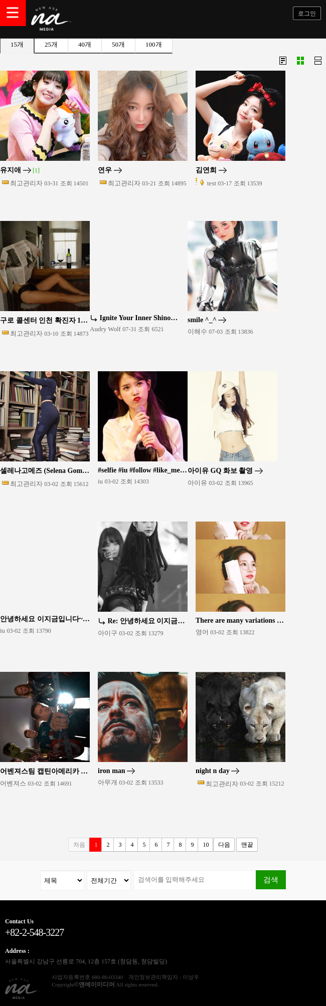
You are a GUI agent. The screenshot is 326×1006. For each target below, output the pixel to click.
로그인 (307, 13)
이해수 (197, 331)
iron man (116, 771)
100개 (153, 44)
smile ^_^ (207, 320)
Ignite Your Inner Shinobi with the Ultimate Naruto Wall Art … (135, 318)
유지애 (20, 170)
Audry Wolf (105, 329)
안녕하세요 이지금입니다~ (45, 619)
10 (206, 844)
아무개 (107, 782)
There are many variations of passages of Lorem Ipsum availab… (240, 621)
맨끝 (247, 844)
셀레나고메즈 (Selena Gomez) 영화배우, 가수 (45, 471)
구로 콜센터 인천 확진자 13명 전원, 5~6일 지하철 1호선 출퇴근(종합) (45, 321)
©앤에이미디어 (94, 984)
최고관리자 (26, 183)
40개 (84, 44)
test (211, 183)
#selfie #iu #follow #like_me (143, 470)
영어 (202, 632)
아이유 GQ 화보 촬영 (225, 471)
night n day (217, 771)
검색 (270, 879)
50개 (118, 44)
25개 (51, 44)
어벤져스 (13, 783)
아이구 (107, 633)
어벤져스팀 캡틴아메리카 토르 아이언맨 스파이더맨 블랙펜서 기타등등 (45, 772)
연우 (110, 170)
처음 (79, 844)
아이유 (197, 482)
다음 (224, 844)
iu (100, 481)
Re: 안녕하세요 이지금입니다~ (143, 621)
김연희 (211, 170)
